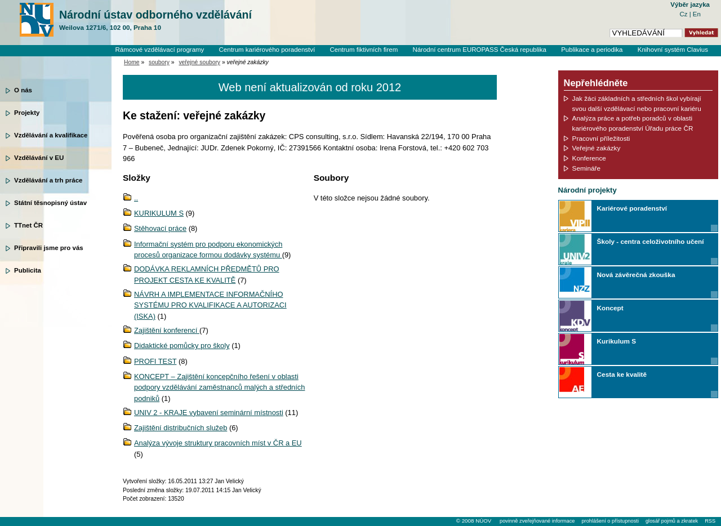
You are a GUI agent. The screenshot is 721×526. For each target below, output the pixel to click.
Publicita (27, 270)
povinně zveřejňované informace (537, 521)
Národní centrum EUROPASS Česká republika (479, 49)
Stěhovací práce (160, 228)
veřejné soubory (199, 62)
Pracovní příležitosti (601, 138)
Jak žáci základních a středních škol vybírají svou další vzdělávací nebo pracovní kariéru (636, 103)
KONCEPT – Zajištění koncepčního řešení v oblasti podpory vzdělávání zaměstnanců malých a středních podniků (219, 387)
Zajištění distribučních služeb (180, 428)
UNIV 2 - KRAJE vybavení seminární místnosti (208, 412)
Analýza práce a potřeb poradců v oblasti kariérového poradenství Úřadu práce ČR (632, 123)
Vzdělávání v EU (39, 157)
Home (132, 62)
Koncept (610, 307)
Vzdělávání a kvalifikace (50, 135)
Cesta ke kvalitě (622, 374)
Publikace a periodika (591, 49)
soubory (159, 62)
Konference (589, 158)
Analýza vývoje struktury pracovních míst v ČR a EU (218, 443)
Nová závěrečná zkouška (636, 274)
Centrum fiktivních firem (364, 49)
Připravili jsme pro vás (48, 247)
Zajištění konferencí (166, 330)
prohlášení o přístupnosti (609, 521)
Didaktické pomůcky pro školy (182, 345)
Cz (684, 14)
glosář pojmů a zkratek (672, 521)
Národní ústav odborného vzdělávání (155, 20)
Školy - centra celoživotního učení (650, 241)
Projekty (26, 112)
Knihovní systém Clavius (673, 49)
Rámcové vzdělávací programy (159, 49)
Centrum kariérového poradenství (267, 49)
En (697, 14)
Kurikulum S (616, 341)
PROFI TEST (155, 361)
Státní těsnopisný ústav (50, 202)
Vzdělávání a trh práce (48, 180)
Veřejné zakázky (596, 147)
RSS (710, 521)
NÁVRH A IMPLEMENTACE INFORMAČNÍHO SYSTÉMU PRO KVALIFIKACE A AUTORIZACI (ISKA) (210, 305)
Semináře (586, 168)
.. (136, 198)
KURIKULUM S (159, 213)
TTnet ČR (28, 225)
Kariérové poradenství (632, 208)
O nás (23, 90)
